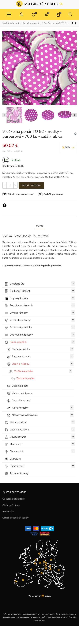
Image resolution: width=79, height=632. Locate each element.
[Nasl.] (76, 23)
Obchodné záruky (11, 505)
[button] (33, 14)
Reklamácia (8, 511)
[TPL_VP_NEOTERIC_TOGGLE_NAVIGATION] (9, 15)
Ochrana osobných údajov (15, 517)
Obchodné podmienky (13, 499)
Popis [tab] (39, 225)
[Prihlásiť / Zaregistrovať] (21, 14)
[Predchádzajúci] (72, 23)
